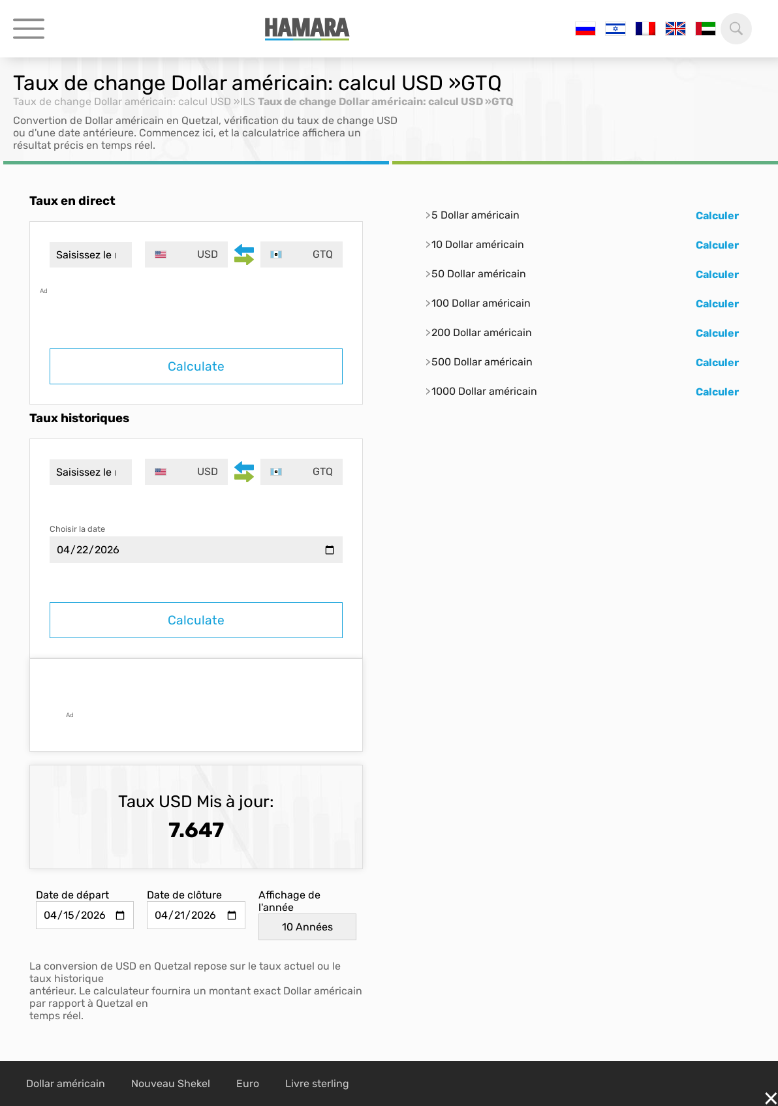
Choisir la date (77, 529)
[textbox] (186, 254)
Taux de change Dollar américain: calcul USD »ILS (134, 101)
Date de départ (72, 895)
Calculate (196, 366)
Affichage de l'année (289, 901)
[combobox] (186, 254)
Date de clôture (184, 895)
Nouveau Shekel (170, 1083)
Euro (247, 1083)
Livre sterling (317, 1083)
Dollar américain (65, 1083)
